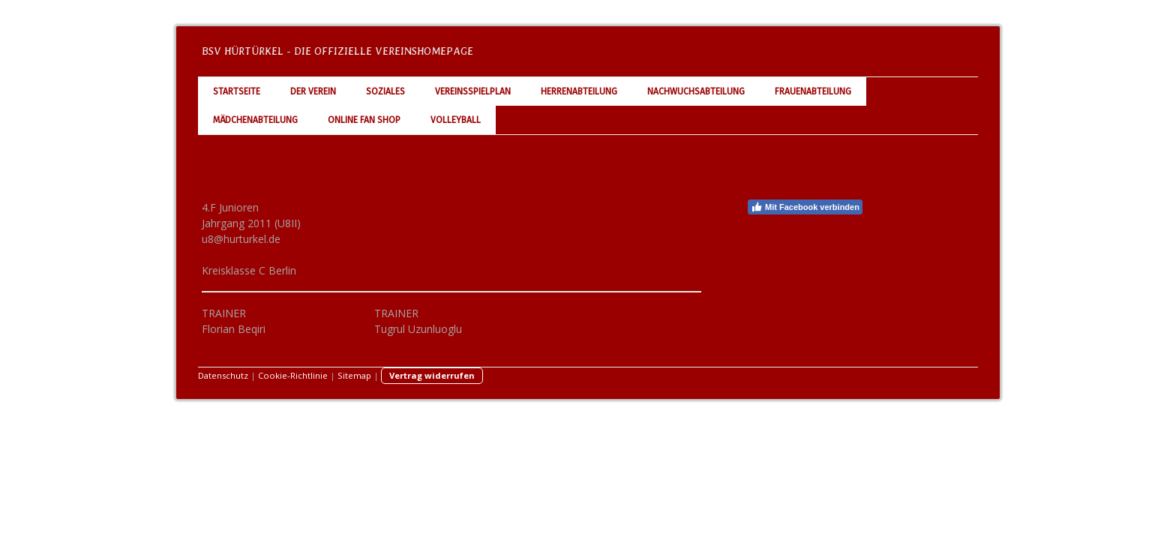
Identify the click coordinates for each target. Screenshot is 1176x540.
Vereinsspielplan (473, 91)
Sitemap (354, 375)
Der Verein (313, 91)
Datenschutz (223, 375)
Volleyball (455, 120)
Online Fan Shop (364, 120)
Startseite (236, 91)
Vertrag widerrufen (432, 375)
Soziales (385, 91)
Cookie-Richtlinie (293, 375)
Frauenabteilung (813, 91)
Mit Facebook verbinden (805, 207)
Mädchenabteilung (255, 120)
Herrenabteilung (579, 91)
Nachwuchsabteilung (696, 91)
